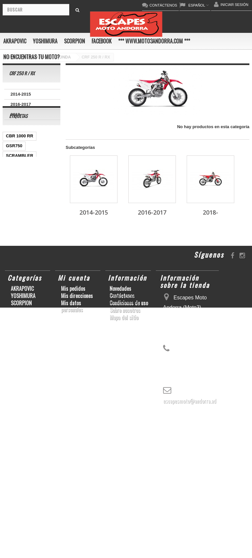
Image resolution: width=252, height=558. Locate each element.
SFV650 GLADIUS (24, 258)
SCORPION (74, 41)
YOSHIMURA (45, 41)
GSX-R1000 (17, 317)
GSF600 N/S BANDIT (26, 356)
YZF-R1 (13, 238)
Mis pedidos (73, 435)
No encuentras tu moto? (31, 57)
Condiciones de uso (129, 449)
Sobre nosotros (125, 456)
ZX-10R (47, 208)
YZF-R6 (13, 327)
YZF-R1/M (39, 268)
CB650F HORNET (23, 376)
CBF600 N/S (18, 199)
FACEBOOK (102, 41)
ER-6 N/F (15, 218)
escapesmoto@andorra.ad (189, 547)
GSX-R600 (16, 189)
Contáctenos (122, 442)
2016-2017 (20, 104)
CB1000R (15, 277)
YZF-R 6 (14, 268)
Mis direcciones (77, 442)
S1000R (13, 337)
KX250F (36, 327)
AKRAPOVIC (14, 41)
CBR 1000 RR (19, 159)
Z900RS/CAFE (20, 366)
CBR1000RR (41, 238)
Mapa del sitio (124, 464)
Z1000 (35, 337)
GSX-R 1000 (37, 307)
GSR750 (14, 169)
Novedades (120, 435)
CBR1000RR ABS (23, 297)
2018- (15, 114)
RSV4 (11, 307)
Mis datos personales (72, 452)
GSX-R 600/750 (21, 287)
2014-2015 (20, 94)
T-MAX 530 (17, 346)
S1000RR (45, 317)
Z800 (11, 248)
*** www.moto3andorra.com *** (154, 41)
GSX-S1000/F (19, 208)
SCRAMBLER (19, 179)
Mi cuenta (74, 424)
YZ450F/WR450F (22, 228)
